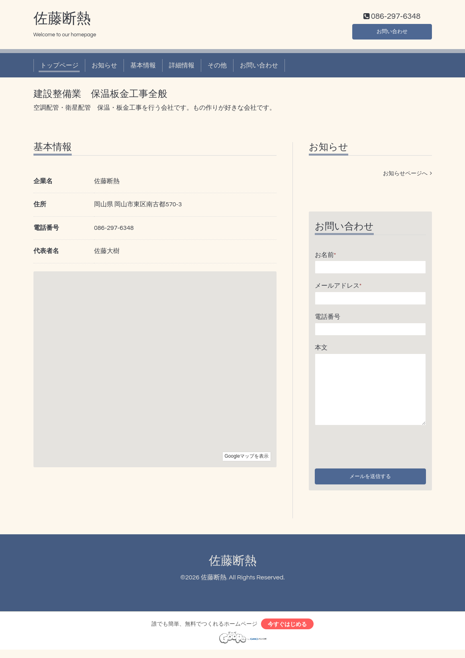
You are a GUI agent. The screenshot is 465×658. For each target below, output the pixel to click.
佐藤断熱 (62, 20)
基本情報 (143, 67)
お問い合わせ (392, 32)
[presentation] (375, 446)
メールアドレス (338, 288)
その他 (217, 67)
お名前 (325, 256)
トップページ (59, 67)
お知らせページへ (407, 175)
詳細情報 (181, 67)
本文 (321, 349)
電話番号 (327, 318)
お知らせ (104, 67)
